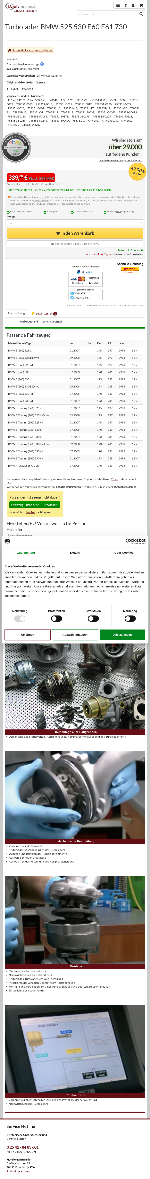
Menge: (11, 216)
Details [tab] (75, 552)
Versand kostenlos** (51, 184)
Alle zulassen (122, 634)
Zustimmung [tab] (26, 552)
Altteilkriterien (41, 200)
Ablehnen (27, 634)
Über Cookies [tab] (124, 552)
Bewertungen (44, 313)
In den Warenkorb (77, 233)
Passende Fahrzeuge (25, 50)
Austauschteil (39, 197)
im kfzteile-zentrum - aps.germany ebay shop (120, 160)
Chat (115, 479)
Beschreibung (16, 313)
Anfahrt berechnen (18, 1171)
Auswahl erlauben (75, 634)
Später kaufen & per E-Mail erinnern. (77, 243)
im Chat (30, 512)
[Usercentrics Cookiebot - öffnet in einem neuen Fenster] (128, 541)
